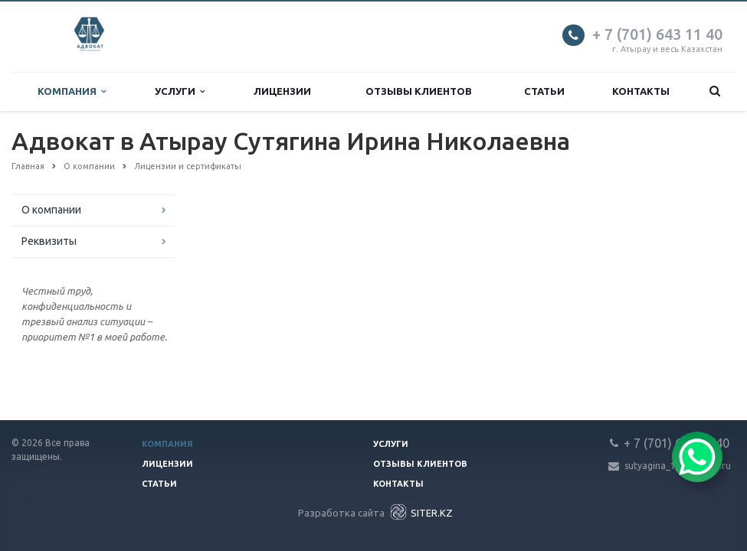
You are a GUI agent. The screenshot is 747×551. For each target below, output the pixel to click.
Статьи (544, 91)
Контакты (641, 91)
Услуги (180, 91)
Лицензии (282, 91)
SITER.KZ (420, 512)
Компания (72, 91)
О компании (51, 210)
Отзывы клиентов (418, 91)
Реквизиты (49, 241)
